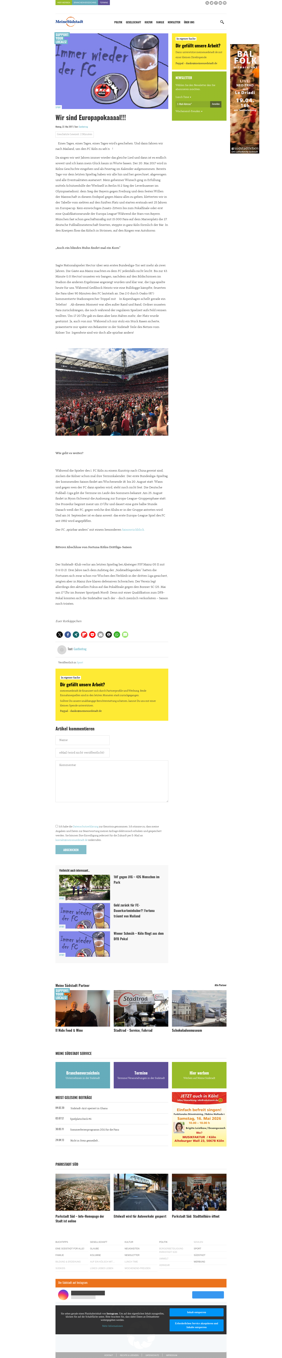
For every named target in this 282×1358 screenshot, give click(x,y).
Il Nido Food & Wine (69, 1030)
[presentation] (83, 814)
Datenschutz (152, 1355)
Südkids (60, 1268)
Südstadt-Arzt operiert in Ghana (89, 1108)
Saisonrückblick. (133, 530)
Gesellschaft (133, 22)
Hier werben (63, 3)
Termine (104, 3)
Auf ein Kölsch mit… (102, 1261)
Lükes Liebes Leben (101, 1268)
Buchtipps (61, 1242)
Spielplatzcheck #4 (80, 1119)
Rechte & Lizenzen (129, 1355)
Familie (160, 22)
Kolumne (95, 1255)
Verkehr (164, 1265)
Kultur (148, 22)
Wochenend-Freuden (188, 111)
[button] (59, 634)
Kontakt (108, 1355)
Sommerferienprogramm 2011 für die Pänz (94, 1129)
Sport (58, 107)
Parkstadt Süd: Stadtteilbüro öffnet (195, 1216)
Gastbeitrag (83, 127)
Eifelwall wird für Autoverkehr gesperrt (140, 1216)
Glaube (94, 1248)
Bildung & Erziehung (68, 1261)
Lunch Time (182, 97)
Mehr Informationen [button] (112, 1326)
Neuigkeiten (132, 1248)
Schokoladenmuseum (187, 1030)
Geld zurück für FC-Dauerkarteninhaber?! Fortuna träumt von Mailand (134, 911)
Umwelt (163, 1258)
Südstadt (199, 1255)
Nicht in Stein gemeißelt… (84, 1140)
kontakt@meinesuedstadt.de (71, 840)
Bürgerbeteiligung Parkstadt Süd (171, 1250)
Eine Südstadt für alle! (69, 1248)
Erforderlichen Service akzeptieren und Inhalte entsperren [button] (196, 1325)
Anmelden (216, 104)
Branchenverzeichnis (85, 3)
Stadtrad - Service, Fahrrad (133, 1030)
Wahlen (198, 1242)
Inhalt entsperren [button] (196, 1312)
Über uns (189, 22)
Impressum (171, 1355)
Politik (118, 22)
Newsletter (174, 22)
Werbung (199, 1261)
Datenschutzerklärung (85, 826)
